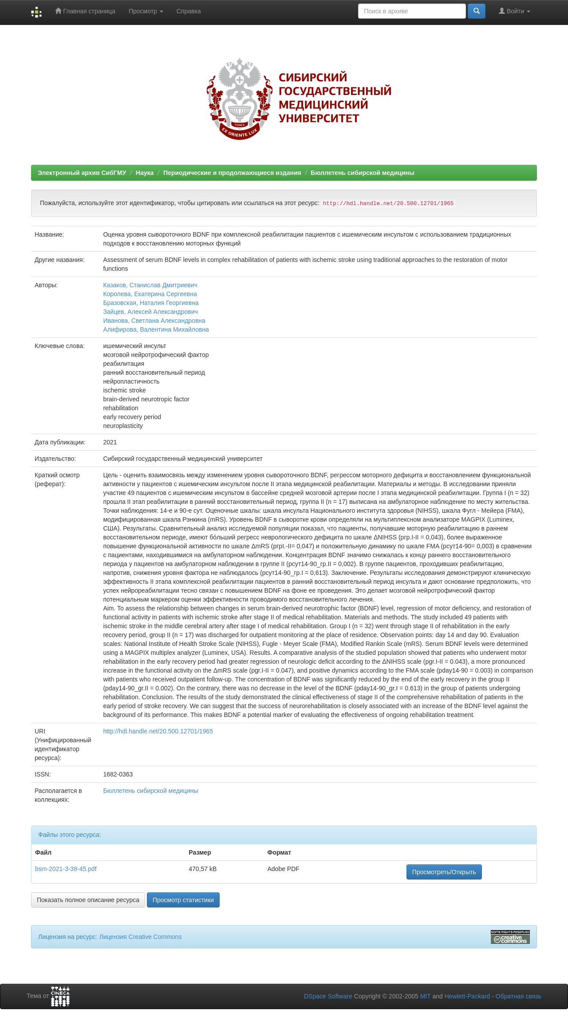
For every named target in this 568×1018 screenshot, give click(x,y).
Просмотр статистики (183, 899)
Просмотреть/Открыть (444, 871)
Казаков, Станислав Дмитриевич (150, 285)
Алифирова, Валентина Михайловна (156, 329)
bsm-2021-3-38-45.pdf (66, 868)
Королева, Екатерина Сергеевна (150, 293)
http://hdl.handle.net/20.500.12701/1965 (158, 731)
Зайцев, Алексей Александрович (150, 311)
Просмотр (146, 11)
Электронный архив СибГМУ (82, 172)
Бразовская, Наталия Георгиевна (150, 302)
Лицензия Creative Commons (140, 936)
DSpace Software (328, 996)
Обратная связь (518, 996)
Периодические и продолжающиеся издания (232, 172)
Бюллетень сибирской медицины (362, 172)
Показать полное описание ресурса (88, 899)
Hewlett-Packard (467, 996)
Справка (189, 11)
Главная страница (85, 11)
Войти (514, 11)
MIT (425, 996)
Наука (145, 172)
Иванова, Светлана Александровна (154, 320)
